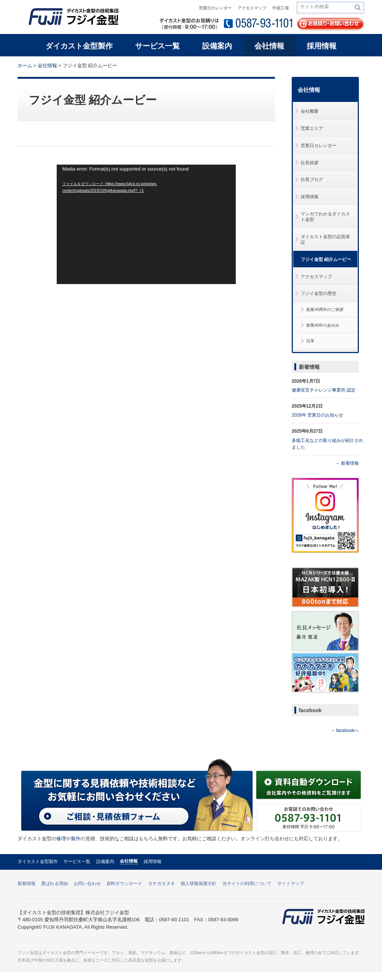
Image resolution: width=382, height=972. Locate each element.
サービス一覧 (76, 861)
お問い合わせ (87, 883)
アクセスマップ (252, 8)
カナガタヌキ (161, 883)
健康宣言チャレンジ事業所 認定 (324, 390)
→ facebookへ (345, 730)
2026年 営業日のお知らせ (317, 415)
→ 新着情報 (347, 463)
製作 (76, 838)
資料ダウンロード (124, 883)
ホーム (25, 65)
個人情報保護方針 (198, 883)
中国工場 (280, 8)
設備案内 (105, 861)
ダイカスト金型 (56, 952)
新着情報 (309, 367)
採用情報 (153, 861)
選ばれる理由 (54, 883)
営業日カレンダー (215, 8)
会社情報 (47, 65)
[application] (146, 224)
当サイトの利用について (247, 883)
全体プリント (321, 64)
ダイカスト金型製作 (38, 861)
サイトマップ (290, 883)
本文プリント (350, 64)
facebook (310, 710)
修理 (61, 838)
